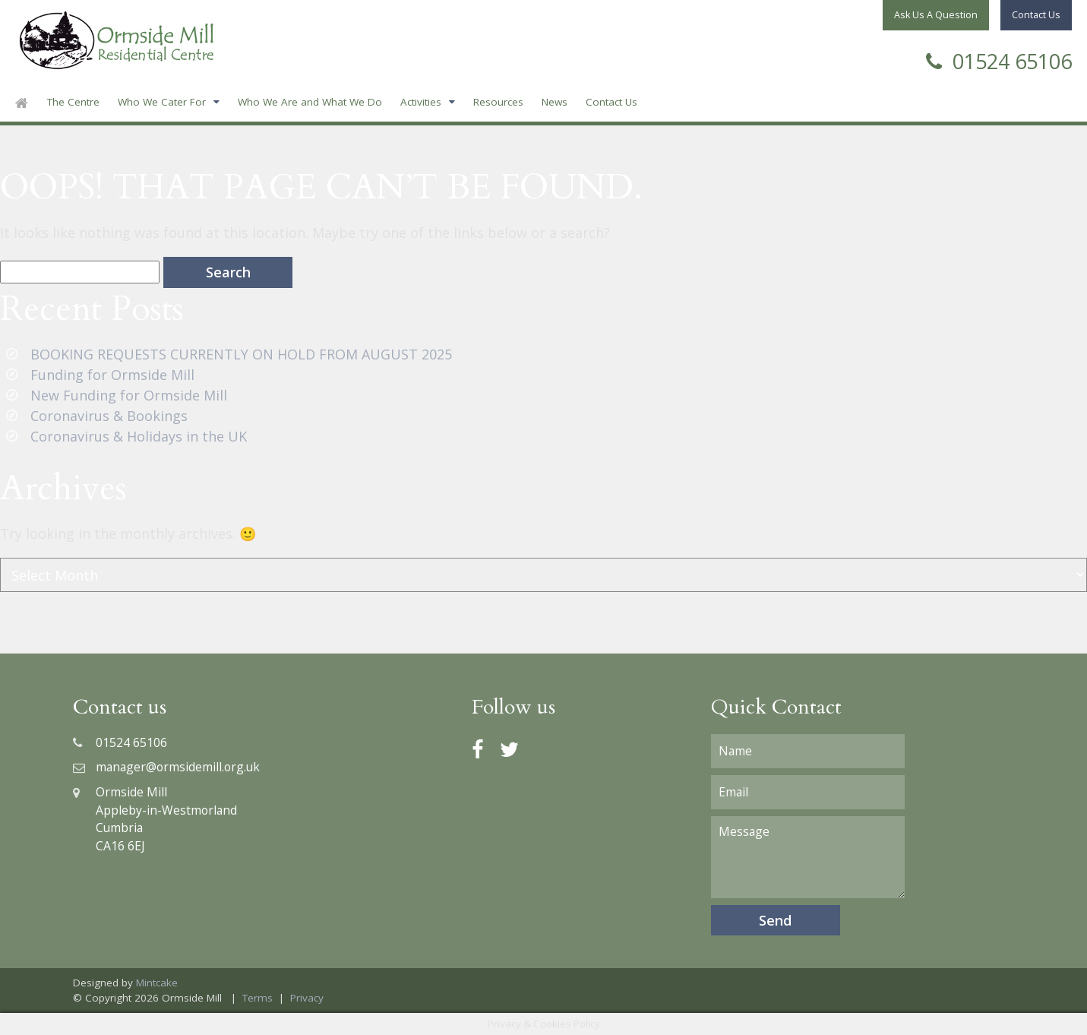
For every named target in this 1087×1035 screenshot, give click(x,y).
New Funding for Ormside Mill (128, 395)
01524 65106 (999, 59)
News (554, 102)
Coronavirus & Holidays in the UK (138, 436)
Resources (498, 102)
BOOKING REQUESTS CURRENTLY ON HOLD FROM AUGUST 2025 (241, 354)
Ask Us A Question (936, 14)
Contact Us (611, 102)
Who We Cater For (162, 102)
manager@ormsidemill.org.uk (166, 766)
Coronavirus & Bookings (109, 416)
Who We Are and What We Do (310, 102)
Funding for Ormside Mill (112, 375)
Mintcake (157, 982)
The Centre (73, 102)
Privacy (307, 998)
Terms (257, 998)
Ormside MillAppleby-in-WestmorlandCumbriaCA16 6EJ (155, 818)
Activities (420, 102)
